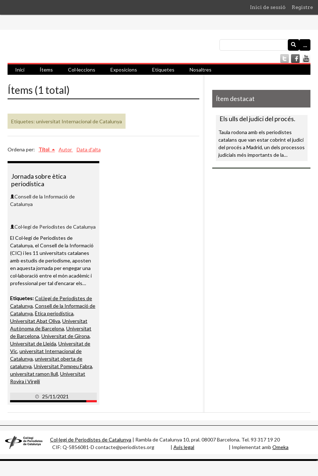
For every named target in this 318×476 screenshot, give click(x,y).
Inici (19, 70)
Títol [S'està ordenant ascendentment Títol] (44, 149)
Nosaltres (201, 70)
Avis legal (183, 447)
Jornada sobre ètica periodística (38, 180)
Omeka (280, 447)
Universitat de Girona (65, 336)
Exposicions (123, 70)
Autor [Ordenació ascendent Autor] (66, 149)
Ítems (46, 70)
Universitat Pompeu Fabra (63, 366)
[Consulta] (264, 45)
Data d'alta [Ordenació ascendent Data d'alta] (89, 149)
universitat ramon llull (34, 374)
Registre (302, 7)
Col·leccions (81, 70)
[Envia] (293, 45)
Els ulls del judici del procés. (257, 119)
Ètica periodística (54, 313)
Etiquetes (163, 70)
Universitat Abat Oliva (35, 321)
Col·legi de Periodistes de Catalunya (90, 439)
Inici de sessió (268, 7)
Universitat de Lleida (33, 343)
